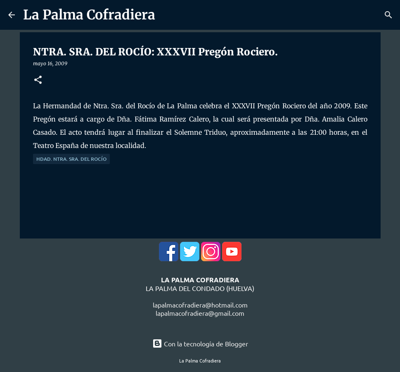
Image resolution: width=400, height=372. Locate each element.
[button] (38, 80)
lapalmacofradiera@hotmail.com (200, 304)
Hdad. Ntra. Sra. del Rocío (71, 158)
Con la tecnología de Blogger (200, 343)
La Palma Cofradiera (89, 15)
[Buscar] (388, 15)
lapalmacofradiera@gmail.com (200, 313)
